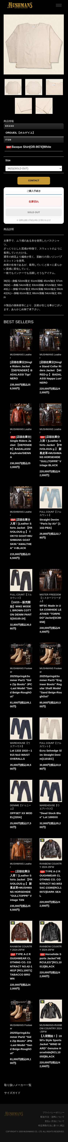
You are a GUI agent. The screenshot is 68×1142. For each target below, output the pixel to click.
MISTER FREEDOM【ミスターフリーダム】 (50, 597)
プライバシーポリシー (53, 1112)
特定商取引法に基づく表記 (51, 1125)
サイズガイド (12, 1092)
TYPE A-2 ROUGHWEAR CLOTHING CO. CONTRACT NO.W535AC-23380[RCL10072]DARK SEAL (51, 883)
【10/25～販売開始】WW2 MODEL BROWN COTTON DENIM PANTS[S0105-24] (21, 610)
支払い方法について (54, 1121)
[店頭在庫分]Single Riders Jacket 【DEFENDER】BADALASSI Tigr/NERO (21, 370)
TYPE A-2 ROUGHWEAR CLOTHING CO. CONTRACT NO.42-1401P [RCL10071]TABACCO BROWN (21, 966)
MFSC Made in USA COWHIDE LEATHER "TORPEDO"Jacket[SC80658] (50, 613)
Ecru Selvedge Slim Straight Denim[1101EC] (51, 754)
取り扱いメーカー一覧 (17, 1085)
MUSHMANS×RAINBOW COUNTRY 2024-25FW (51, 1028)
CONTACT (33, 180)
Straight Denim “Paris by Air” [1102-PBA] (50, 523)
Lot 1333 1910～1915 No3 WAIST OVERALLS (21, 754)
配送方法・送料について (52, 1117)
